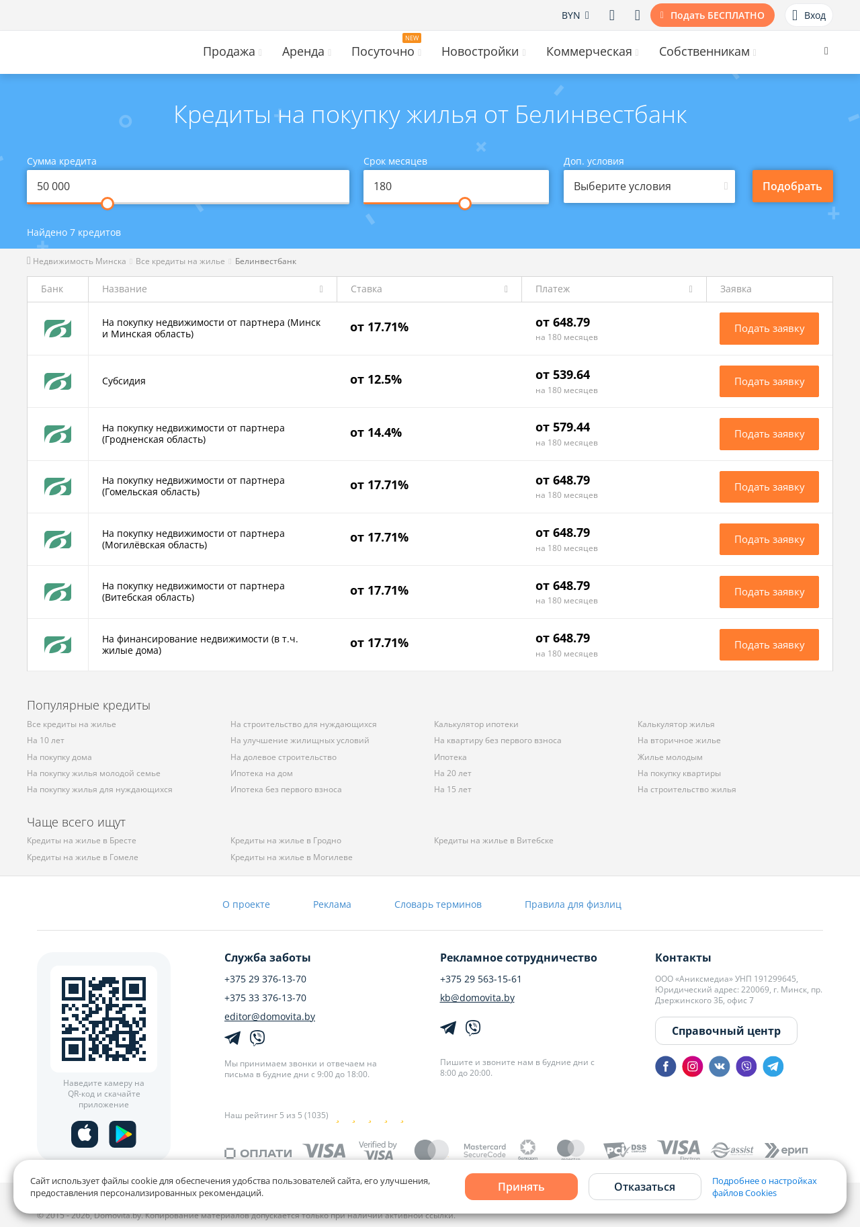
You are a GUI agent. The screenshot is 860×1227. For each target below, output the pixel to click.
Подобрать (792, 186)
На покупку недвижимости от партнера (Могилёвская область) (193, 539)
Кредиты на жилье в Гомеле (82, 857)
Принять (521, 1186)
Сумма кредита (62, 161)
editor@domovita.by (269, 1016)
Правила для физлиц (573, 904)
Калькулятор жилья (676, 724)
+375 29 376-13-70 (265, 979)
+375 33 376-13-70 (265, 997)
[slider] (107, 203)
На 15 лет (453, 789)
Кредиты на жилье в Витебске (494, 840)
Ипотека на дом (261, 773)
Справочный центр (726, 1030)
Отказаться (644, 1186)
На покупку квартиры (679, 773)
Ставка (366, 289)
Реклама (332, 904)
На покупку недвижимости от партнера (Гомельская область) (193, 486)
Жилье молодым (670, 757)
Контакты (683, 957)
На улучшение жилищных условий (300, 740)
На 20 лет (453, 773)
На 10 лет (45, 740)
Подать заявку (769, 328)
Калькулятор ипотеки (476, 724)
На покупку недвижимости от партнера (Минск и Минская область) (211, 328)
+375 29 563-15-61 (481, 979)
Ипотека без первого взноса (286, 789)
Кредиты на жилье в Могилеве (291, 857)
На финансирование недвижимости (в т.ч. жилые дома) (200, 644)
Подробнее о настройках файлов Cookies (764, 1187)
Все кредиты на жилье (180, 261)
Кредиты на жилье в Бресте (81, 840)
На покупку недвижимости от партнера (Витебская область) (193, 591)
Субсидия (124, 380)
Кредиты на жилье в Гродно (285, 840)
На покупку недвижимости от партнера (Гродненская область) (193, 433)
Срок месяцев (395, 161)
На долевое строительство (283, 757)
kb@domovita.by (477, 997)
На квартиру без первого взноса (498, 740)
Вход (809, 15)
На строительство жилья (687, 789)
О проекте (246, 904)
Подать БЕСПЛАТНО (718, 15)
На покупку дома (59, 757)
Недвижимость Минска (76, 261)
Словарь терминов (438, 904)
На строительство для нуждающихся (303, 724)
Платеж (552, 289)
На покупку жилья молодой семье (94, 773)
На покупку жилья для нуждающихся (100, 789)
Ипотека (450, 757)
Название (124, 289)
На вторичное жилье (679, 740)
